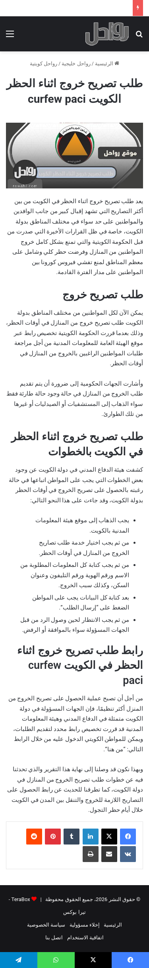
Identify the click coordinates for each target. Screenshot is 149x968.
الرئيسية (107, 64)
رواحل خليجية (76, 64)
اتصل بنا (54, 938)
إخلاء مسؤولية (85, 925)
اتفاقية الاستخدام (85, 938)
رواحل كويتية (43, 64)
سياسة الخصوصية (46, 925)
